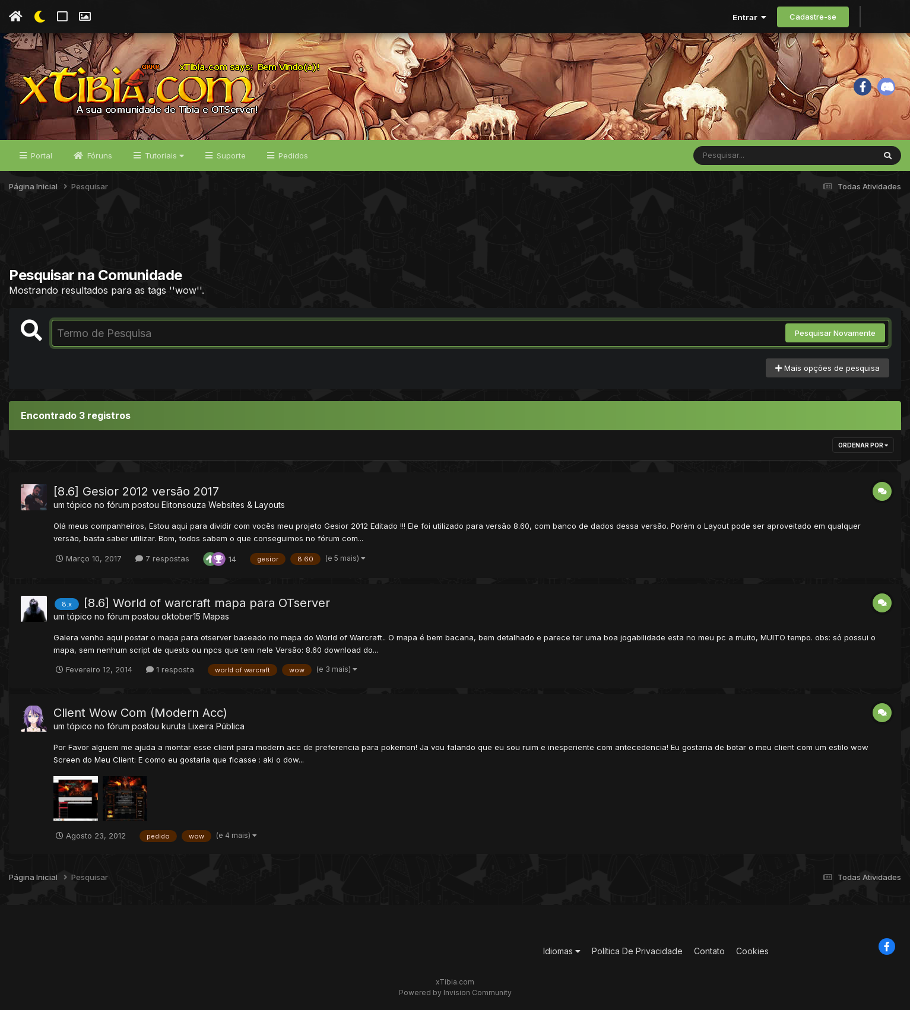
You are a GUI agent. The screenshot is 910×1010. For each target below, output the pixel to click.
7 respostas (162, 558)
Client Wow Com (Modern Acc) (140, 713)
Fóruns (98, 155)
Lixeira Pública (216, 726)
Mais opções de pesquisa (827, 368)
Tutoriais (163, 155)
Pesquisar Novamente (835, 333)
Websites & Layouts (246, 505)
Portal (40, 155)
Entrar (749, 17)
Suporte (230, 155)
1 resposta (170, 669)
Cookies (752, 951)
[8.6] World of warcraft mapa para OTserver (207, 603)
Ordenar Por (863, 445)
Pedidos (292, 155)
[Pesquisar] (739, 155)
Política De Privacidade (637, 951)
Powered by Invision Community (455, 992)
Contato (709, 951)
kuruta (173, 726)
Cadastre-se (812, 16)
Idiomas (562, 951)
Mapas (216, 616)
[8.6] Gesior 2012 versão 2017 (136, 491)
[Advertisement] (455, 236)
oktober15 (181, 616)
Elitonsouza (183, 505)
